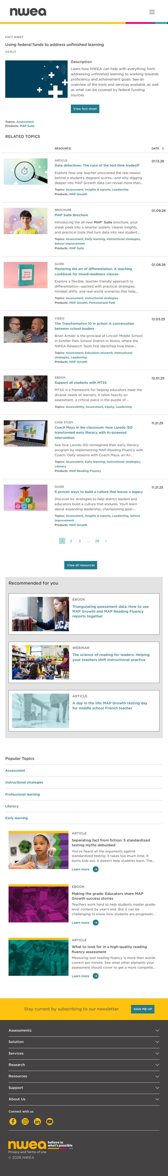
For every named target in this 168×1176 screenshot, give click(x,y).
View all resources (81, 565)
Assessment (25, 121)
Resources (18, 1076)
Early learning (95, 239)
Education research (99, 352)
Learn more (85, 869)
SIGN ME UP (143, 1009)
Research (17, 1065)
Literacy (60, 466)
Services (16, 1053)
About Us (17, 1099)
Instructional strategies (123, 239)
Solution (16, 1042)
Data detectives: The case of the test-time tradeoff (97, 165)
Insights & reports (97, 189)
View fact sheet (85, 108)
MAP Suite (27, 126)
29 (97, 541)
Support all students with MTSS (81, 382)
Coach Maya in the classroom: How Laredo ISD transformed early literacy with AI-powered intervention (94, 432)
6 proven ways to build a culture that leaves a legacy (99, 492)
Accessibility (75, 406)
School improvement (70, 243)
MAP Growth (78, 194)
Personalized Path (102, 302)
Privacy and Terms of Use (27, 1152)
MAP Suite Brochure (71, 215)
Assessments (20, 1030)
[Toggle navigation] (152, 12)
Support (16, 1088)
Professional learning (22, 794)
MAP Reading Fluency (85, 471)
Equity (109, 406)
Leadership (120, 189)
